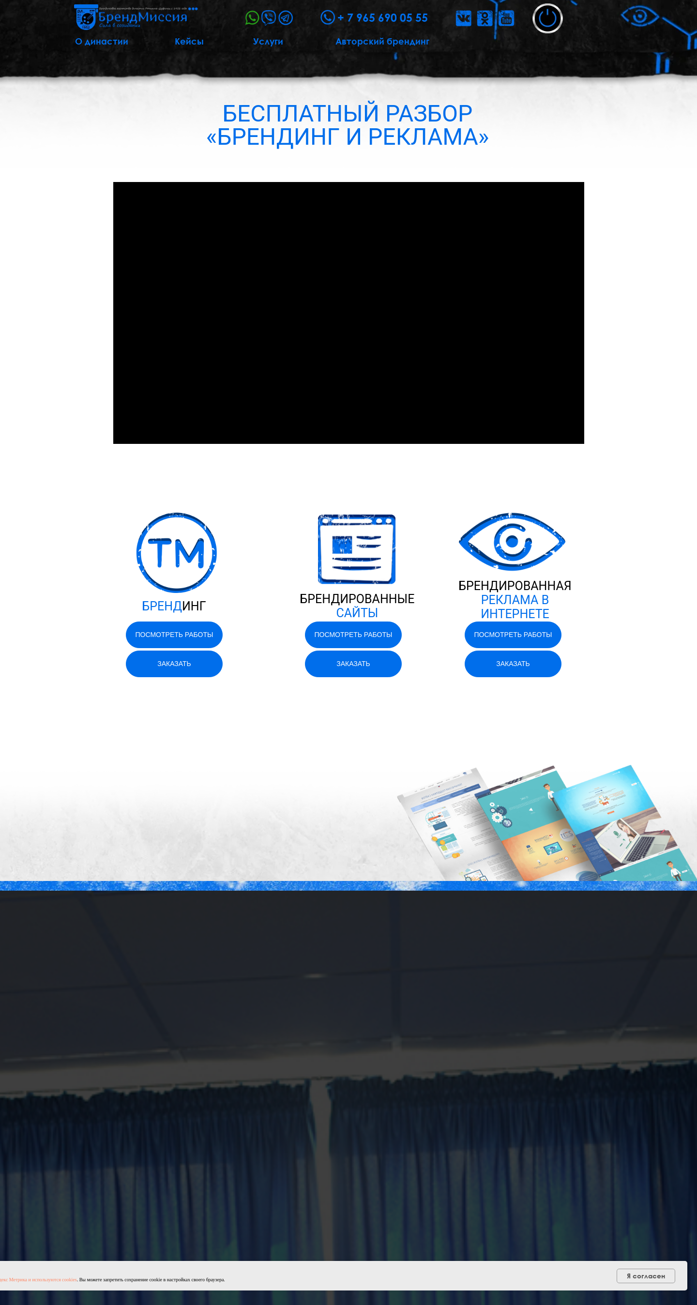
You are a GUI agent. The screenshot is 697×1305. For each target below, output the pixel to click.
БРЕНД (174, 606)
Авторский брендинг (382, 41)
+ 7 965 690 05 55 (382, 17)
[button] (547, 18)
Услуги (268, 41)
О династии (101, 41)
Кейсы (189, 41)
